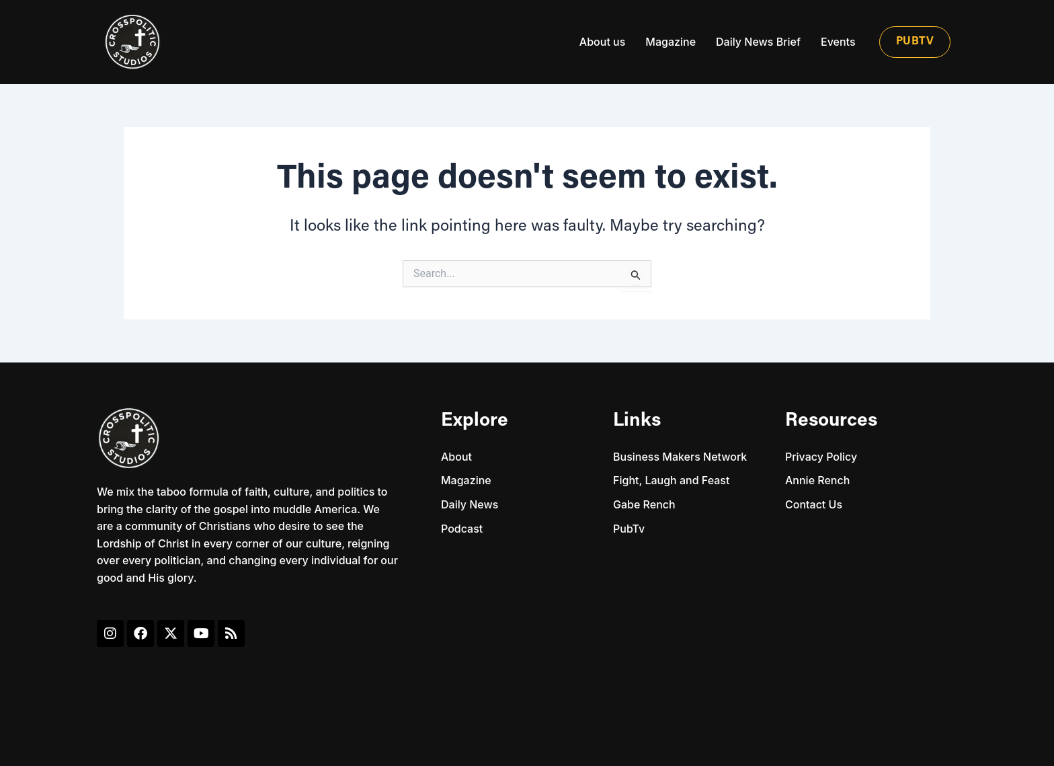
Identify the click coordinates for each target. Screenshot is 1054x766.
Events (838, 41)
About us (602, 41)
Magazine (670, 41)
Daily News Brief (758, 41)
